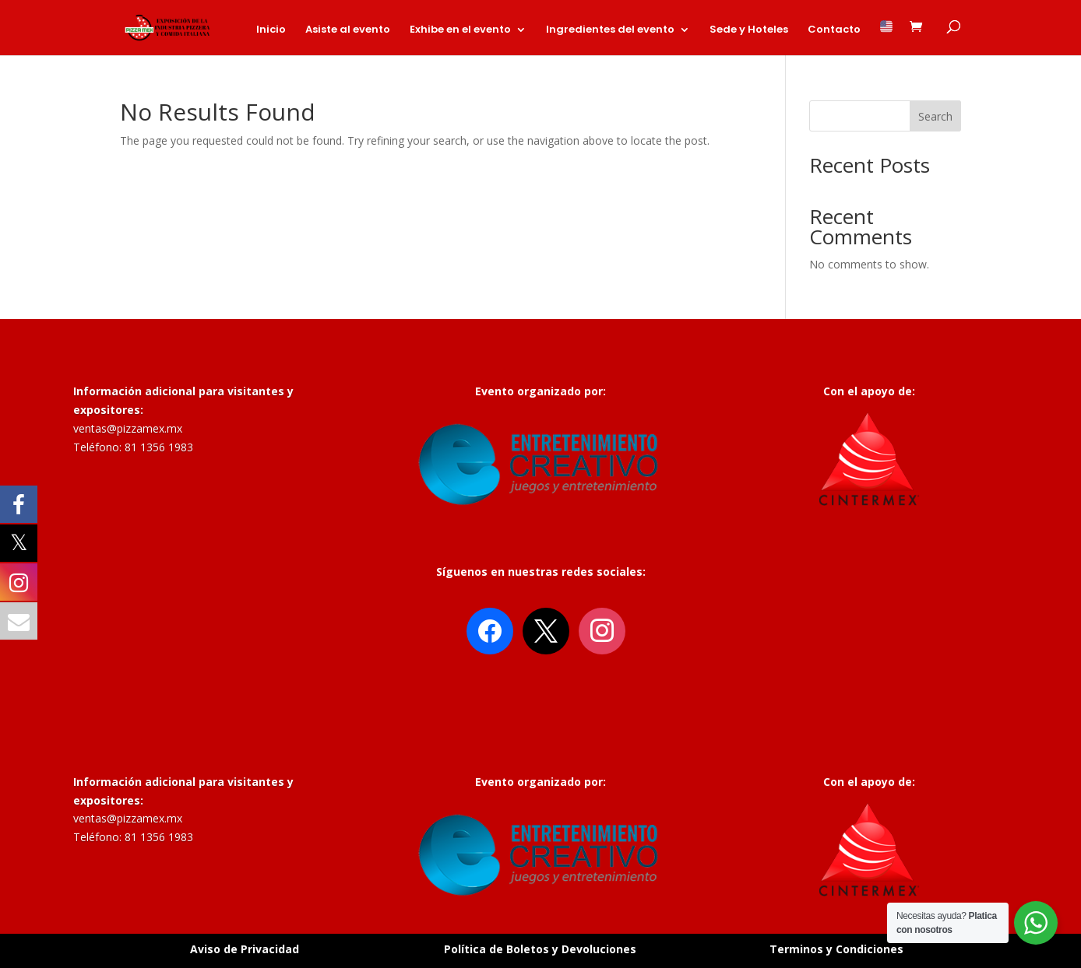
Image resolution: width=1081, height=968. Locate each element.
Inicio (271, 30)
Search (935, 116)
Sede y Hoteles (749, 30)
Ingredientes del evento (610, 30)
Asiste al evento (347, 30)
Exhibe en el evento (460, 30)
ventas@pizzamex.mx (127, 428)
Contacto (834, 30)
